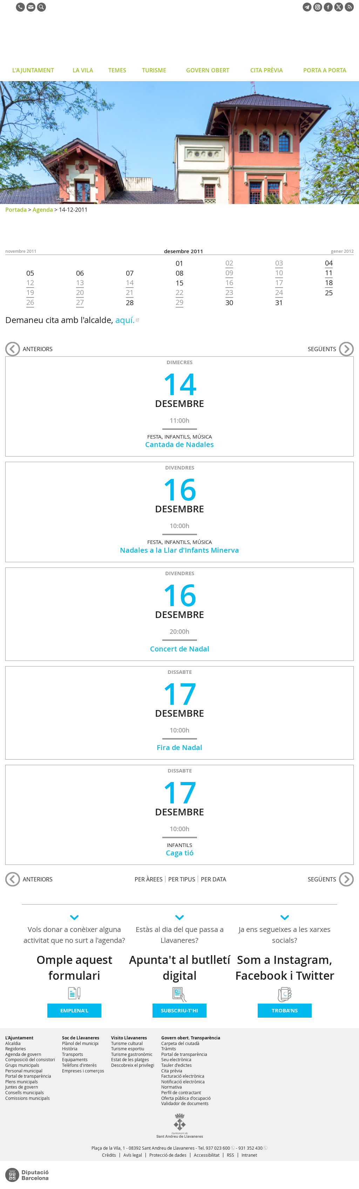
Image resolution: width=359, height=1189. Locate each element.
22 (179, 292)
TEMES (117, 70)
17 (279, 282)
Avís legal (132, 1155)
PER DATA (213, 879)
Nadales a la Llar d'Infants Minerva (179, 550)
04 (329, 263)
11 (329, 272)
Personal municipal (23, 1070)
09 (229, 272)
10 (279, 272)
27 (80, 302)
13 (80, 282)
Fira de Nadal (179, 747)
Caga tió (180, 853)
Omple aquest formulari (74, 967)
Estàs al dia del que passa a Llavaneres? (180, 935)
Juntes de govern (21, 1087)
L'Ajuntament (19, 1038)
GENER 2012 (342, 251)
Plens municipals (21, 1081)
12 (30, 282)
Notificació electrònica (183, 1081)
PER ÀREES (149, 879)
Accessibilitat (206, 1155)
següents (322, 349)
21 (130, 292)
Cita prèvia (171, 1070)
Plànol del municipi (80, 1043)
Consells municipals (24, 1092)
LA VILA (83, 70)
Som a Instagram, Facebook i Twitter (284, 967)
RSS (230, 1155)
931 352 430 (250, 1148)
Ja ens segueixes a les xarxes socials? (285, 935)
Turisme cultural (127, 1043)
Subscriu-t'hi (179, 1010)
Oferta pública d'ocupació (186, 1098)
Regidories (15, 1048)
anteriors (38, 349)
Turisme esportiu (127, 1048)
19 (30, 292)
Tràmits (168, 1048)
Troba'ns (285, 1010)
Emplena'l (74, 1010)
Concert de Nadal (179, 648)
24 (279, 292)
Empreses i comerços (83, 1070)
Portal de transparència (28, 1076)
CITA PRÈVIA (266, 70)
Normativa (171, 1087)
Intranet (249, 1155)
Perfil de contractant (181, 1092)
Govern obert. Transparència (190, 1038)
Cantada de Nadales (179, 444)
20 (80, 292)
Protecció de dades (168, 1155)
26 (30, 302)
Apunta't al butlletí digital (179, 967)
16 (229, 282)
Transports (72, 1054)
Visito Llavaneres (129, 1038)
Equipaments (75, 1059)
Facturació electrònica (182, 1076)
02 (229, 263)
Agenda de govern (23, 1054)
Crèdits (109, 1155)
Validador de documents (185, 1103)
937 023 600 (218, 1148)
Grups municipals (22, 1065)
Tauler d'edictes (176, 1065)
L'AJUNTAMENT (33, 70)
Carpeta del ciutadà (180, 1043)
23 (229, 292)
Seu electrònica (176, 1059)
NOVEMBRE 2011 (20, 251)
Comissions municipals (27, 1098)
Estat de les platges (130, 1059)
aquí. (125, 320)
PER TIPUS (181, 879)
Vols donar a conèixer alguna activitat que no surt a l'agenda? (74, 935)
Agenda (43, 210)
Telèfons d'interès (79, 1065)
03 (279, 263)
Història (69, 1048)
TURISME (154, 70)
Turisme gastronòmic (132, 1054)
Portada (16, 210)
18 (329, 282)
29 (179, 302)
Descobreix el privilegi (132, 1065)
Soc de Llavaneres (80, 1038)
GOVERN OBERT (207, 70)
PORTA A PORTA (324, 70)
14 (130, 282)
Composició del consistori (30, 1059)
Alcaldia (13, 1043)
